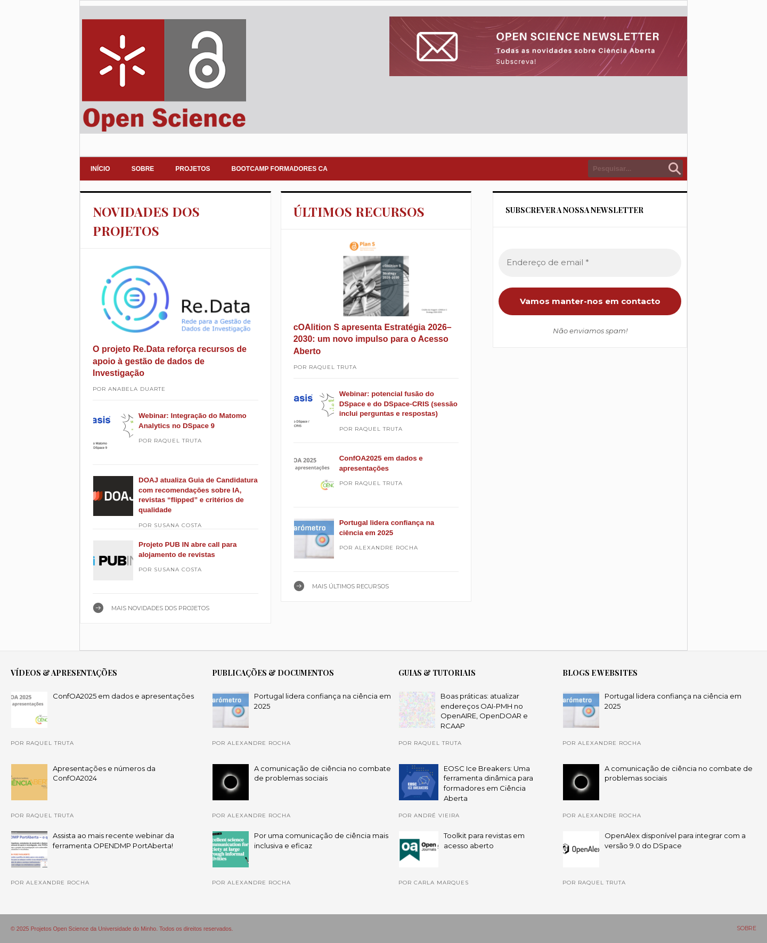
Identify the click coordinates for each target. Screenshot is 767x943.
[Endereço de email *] (590, 263)
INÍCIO (100, 169)
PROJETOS (192, 169)
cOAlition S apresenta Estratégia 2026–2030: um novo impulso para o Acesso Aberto (372, 339)
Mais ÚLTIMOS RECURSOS (350, 586)
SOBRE (143, 169)
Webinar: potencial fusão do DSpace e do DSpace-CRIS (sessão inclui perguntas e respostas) (398, 403)
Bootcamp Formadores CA (280, 169)
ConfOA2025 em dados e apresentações (123, 696)
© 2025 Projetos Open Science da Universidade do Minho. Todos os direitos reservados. (122, 928)
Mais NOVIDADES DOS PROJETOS (160, 608)
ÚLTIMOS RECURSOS (359, 211)
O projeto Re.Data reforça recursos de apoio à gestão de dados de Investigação (170, 361)
